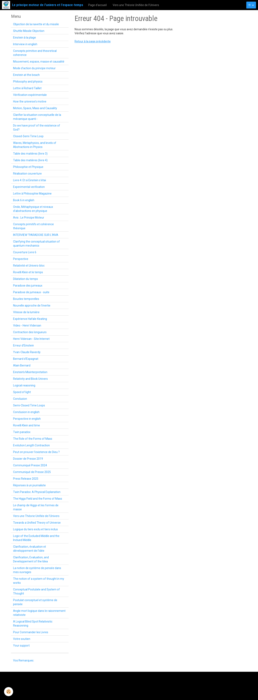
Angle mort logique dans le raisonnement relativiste (39, 612)
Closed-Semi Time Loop (28, 136)
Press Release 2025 (25, 478)
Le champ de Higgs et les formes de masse (35, 507)
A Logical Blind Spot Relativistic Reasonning (32, 623)
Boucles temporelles (26, 298)
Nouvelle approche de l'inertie (31, 305)
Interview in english (25, 44)
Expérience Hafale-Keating (30, 318)
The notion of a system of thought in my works (38, 580)
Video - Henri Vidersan (27, 325)
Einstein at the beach (26, 74)
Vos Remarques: (23, 660)
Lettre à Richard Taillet (27, 88)
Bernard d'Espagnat (25, 358)
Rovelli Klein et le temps (28, 272)
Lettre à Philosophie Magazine (32, 193)
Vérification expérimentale (30, 94)
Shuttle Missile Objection (28, 30)
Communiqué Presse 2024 (30, 465)
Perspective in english (27, 418)
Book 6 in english (23, 200)
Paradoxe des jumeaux (27, 285)
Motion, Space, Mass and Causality (35, 108)
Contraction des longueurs (30, 332)
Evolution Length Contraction (31, 445)
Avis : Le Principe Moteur (28, 217)
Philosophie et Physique (28, 166)
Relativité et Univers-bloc (29, 265)
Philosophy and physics (28, 81)
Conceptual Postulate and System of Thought (36, 591)
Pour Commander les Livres (30, 632)
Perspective (20, 259)
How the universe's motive (29, 101)
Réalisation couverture (27, 173)
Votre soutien (21, 638)
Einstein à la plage (24, 37)
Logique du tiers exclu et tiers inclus (35, 529)
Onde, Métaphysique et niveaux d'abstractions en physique (33, 208)
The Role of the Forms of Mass (32, 438)
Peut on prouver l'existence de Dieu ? (36, 452)
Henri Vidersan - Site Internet (31, 338)
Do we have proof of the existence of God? (36, 127)
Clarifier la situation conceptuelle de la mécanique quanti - (37, 116)
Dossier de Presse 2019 (28, 458)
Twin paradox (21, 432)
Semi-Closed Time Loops (29, 405)
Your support (21, 645)
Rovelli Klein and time (26, 425)
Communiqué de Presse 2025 (32, 472)
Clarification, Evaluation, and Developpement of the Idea (31, 559)
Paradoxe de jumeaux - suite (31, 292)
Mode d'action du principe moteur (34, 68)
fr (250, 5)
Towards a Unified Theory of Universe (37, 522)
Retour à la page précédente (93, 41)
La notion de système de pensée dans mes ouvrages (37, 570)
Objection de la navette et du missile (36, 24)
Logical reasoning (24, 385)
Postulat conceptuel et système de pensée (35, 602)
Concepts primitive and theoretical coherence (35, 53)
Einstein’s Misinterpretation (30, 372)
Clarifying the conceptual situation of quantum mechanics (36, 243)
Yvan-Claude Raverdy (27, 352)
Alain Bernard (21, 365)
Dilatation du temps (25, 278)
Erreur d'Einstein (23, 345)
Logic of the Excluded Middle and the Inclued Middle (36, 538)
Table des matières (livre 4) (30, 160)
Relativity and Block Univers (30, 378)
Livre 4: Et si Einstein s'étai (29, 180)
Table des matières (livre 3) (30, 153)
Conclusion (20, 398)
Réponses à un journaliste (29, 485)
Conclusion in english (26, 412)
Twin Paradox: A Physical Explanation (36, 492)
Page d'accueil (97, 5)
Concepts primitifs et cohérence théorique (33, 226)
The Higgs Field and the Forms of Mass (37, 498)
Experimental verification (29, 186)
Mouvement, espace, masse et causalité (38, 61)
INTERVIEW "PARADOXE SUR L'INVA (35, 234)
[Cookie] (8, 691)
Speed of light (22, 392)
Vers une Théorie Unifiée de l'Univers (136, 5)
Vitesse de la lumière (26, 312)
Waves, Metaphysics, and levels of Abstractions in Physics (34, 145)
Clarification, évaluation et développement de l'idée (29, 548)
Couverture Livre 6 (24, 252)
